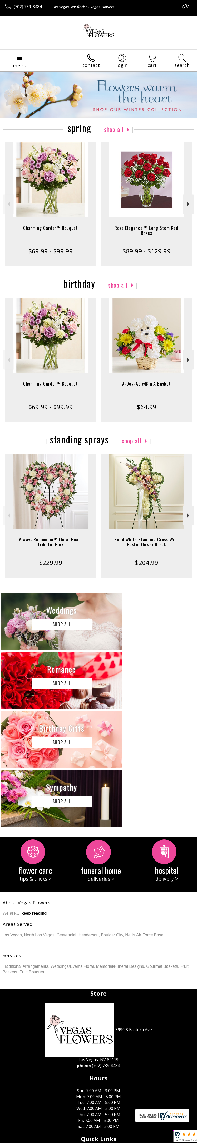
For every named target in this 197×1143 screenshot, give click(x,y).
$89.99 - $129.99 (146, 251)
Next (188, 204)
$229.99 (50, 562)
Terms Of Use (19, 1139)
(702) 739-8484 (28, 6)
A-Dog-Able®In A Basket (146, 383)
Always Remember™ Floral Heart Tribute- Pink (50, 542)
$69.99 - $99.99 (50, 251)
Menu (19, 65)
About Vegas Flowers (26, 784)
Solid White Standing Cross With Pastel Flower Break (146, 542)
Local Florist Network (85, 1139)
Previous (8, 204)
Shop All (114, 129)
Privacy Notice (49, 1139)
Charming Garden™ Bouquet (50, 227)
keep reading (34, 795)
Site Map (117, 1139)
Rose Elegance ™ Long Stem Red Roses (146, 230)
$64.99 (146, 407)
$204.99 (146, 562)
